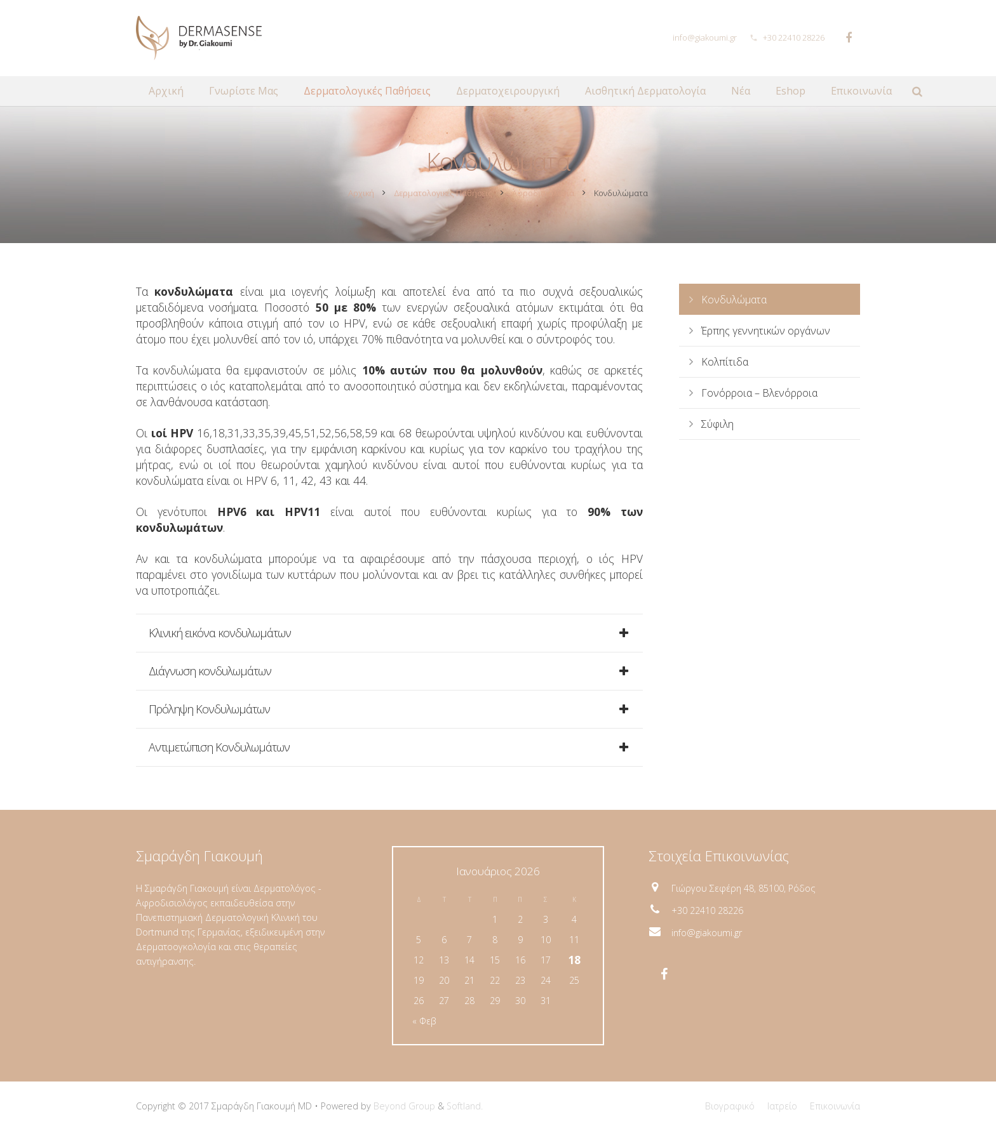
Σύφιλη (717, 426)
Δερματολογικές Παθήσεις (443, 195)
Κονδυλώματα (734, 301)
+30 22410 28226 (793, 37)
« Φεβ (424, 1021)
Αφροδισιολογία (543, 195)
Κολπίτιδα (724, 364)
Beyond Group (404, 1106)
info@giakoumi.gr (705, 37)
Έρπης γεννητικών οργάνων (765, 333)
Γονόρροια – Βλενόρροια (759, 395)
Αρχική (361, 195)
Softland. (465, 1106)
